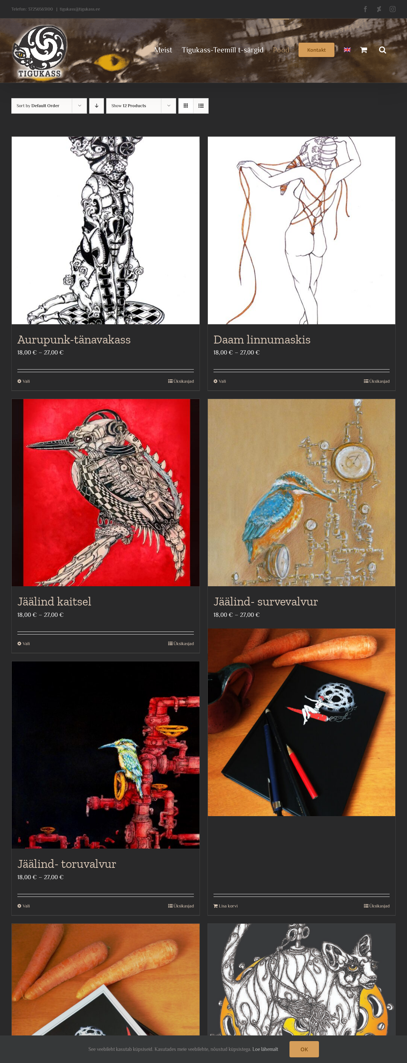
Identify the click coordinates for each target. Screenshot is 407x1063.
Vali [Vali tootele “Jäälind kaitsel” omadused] (26, 643)
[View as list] (200, 106)
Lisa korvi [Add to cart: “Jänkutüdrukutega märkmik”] (228, 906)
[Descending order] (96, 106)
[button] (382, 49)
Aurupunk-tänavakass (74, 339)
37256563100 (40, 9)
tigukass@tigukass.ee (80, 9)
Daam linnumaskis (262, 339)
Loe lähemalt (265, 1049)
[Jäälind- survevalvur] (302, 493)
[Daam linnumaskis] (302, 230)
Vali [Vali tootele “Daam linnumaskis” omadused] (222, 381)
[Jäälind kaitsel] (106, 493)
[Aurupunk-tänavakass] (106, 230)
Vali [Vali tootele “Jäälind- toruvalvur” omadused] (26, 906)
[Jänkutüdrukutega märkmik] (302, 722)
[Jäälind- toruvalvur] (106, 755)
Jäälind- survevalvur (266, 601)
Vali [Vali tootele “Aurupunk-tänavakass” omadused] (26, 381)
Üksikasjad (183, 381)
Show (128, 105)
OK (304, 1049)
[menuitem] (347, 49)
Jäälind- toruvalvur (66, 864)
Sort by (38, 105)
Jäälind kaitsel (54, 601)
